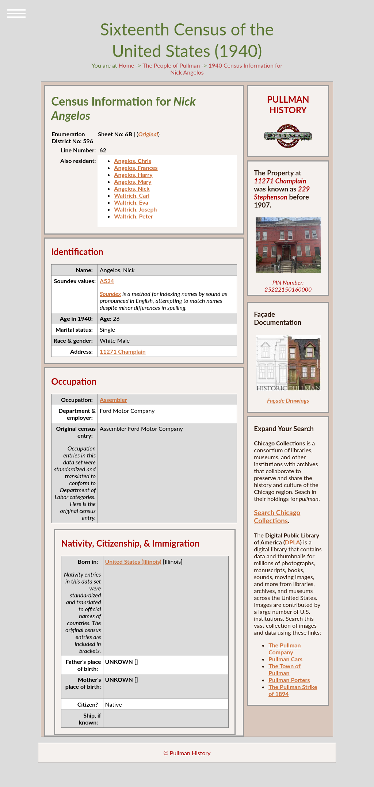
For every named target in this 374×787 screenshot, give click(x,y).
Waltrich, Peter (133, 216)
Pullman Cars (285, 658)
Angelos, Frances (135, 167)
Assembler (113, 399)
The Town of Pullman (284, 669)
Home (126, 65)
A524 (107, 280)
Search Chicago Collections (277, 517)
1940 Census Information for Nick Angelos (226, 69)
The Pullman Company (284, 648)
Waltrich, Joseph (135, 209)
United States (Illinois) (133, 561)
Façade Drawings (288, 400)
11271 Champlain (123, 351)
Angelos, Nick (131, 188)
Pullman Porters (289, 679)
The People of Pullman (171, 65)
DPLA (292, 542)
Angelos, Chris (132, 160)
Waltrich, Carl (131, 195)
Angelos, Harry (133, 174)
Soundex (110, 293)
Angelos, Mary (132, 181)
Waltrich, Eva (131, 202)
